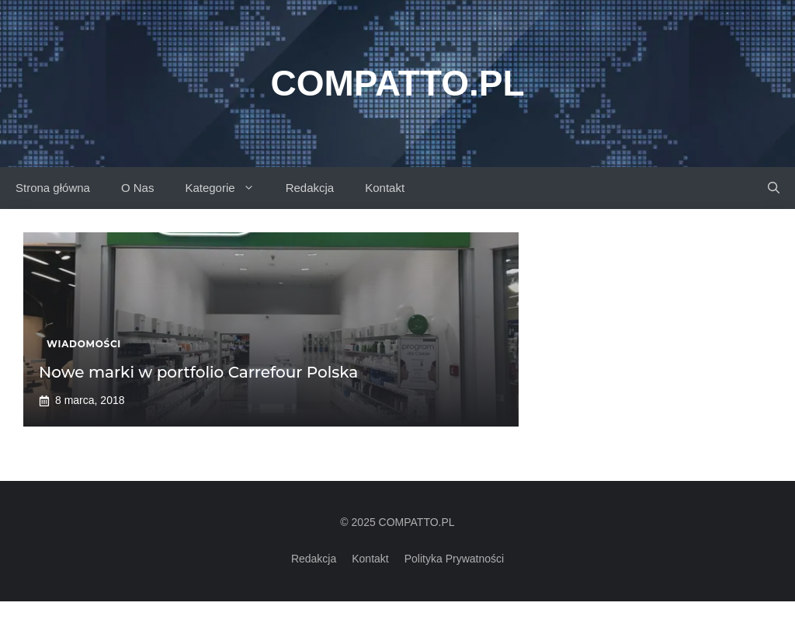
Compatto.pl (397, 83)
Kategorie (227, 188)
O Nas (137, 187)
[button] (773, 188)
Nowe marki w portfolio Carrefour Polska (198, 372)
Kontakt (384, 187)
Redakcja (310, 187)
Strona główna (53, 187)
